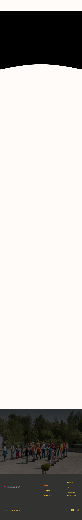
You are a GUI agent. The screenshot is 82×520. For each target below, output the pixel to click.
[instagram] (72, 510)
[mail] (77, 510)
